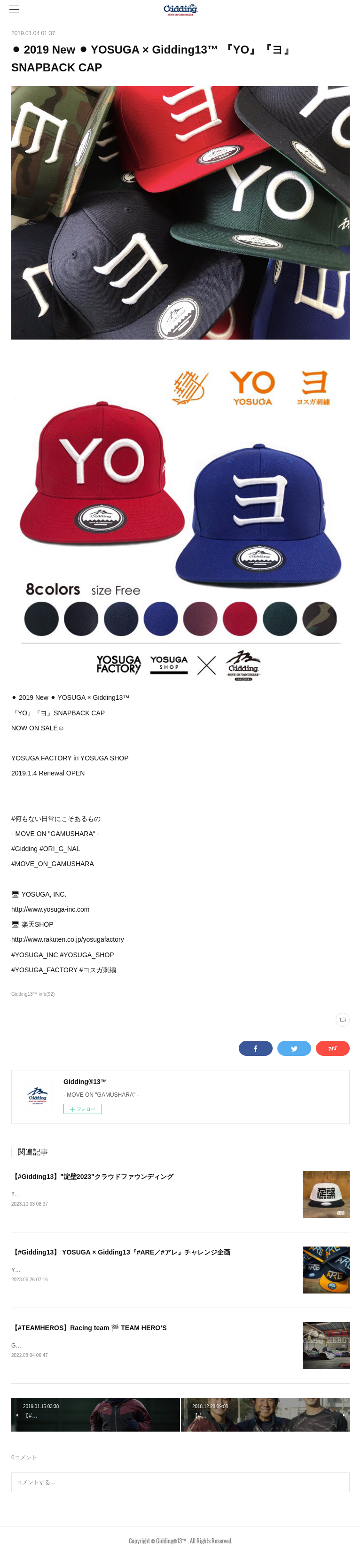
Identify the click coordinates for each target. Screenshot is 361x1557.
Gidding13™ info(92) (33, 994)
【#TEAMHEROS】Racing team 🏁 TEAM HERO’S (89, 1329)
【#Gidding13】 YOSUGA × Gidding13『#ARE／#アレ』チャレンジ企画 (120, 1252)
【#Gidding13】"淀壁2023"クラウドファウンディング (92, 1176)
